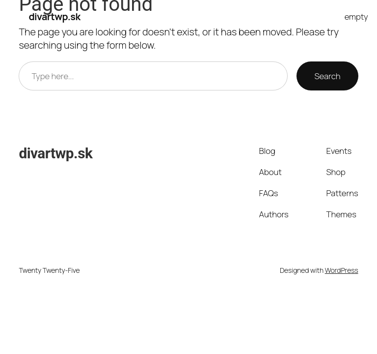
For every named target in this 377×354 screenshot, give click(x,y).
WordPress (341, 270)
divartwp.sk (54, 16)
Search (327, 76)
